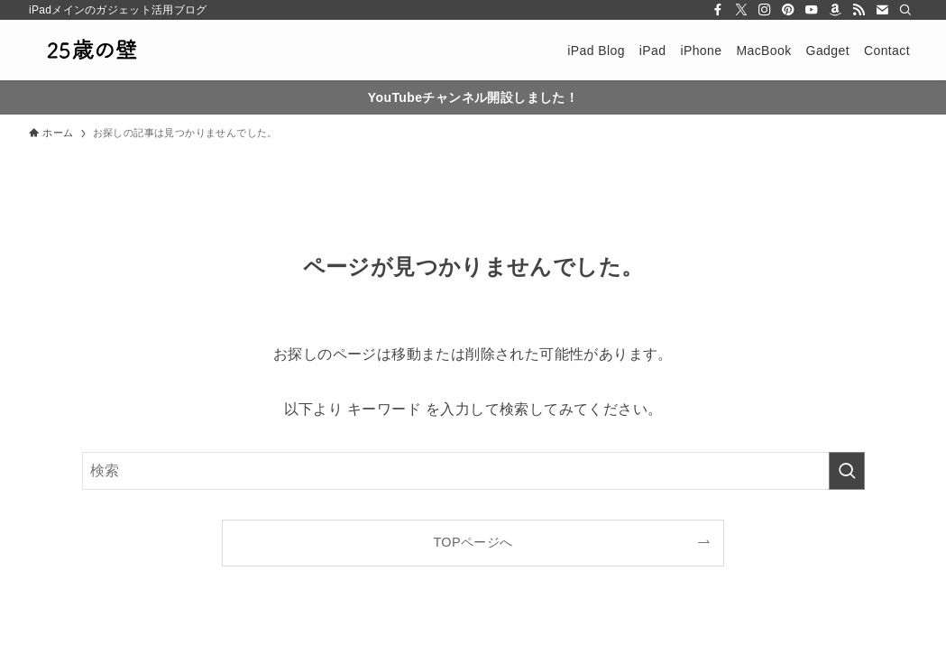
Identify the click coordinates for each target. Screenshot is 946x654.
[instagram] (764, 10)
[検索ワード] (473, 471)
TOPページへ (472, 542)
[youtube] (811, 10)
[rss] (858, 10)
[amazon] (835, 10)
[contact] (882, 10)
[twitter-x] (741, 10)
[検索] (905, 10)
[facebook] (718, 10)
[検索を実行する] (847, 471)
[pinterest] (788, 10)
